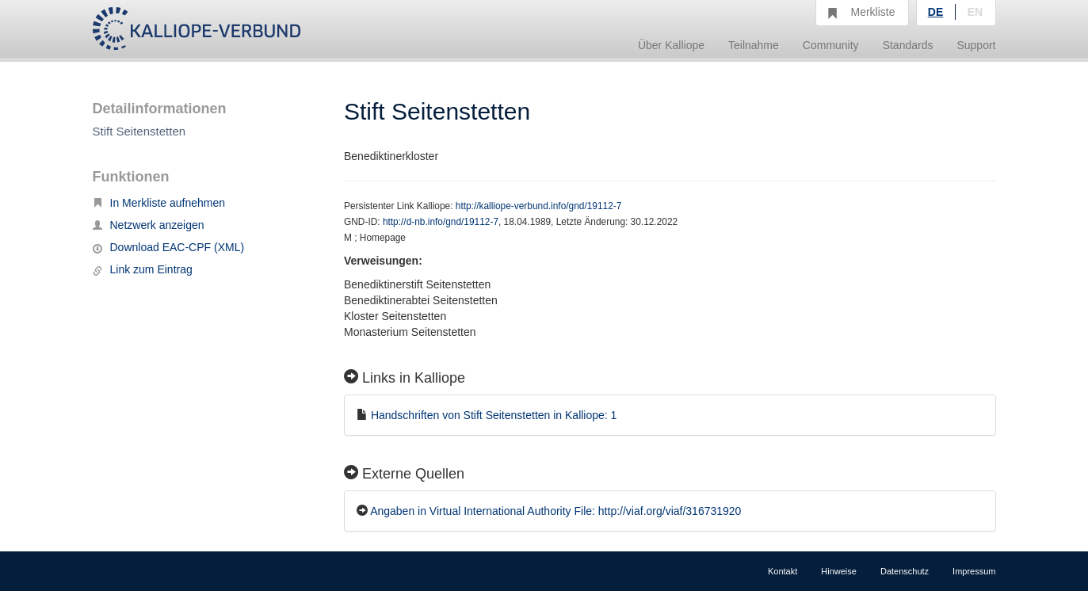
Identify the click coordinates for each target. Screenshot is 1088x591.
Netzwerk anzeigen (148, 225)
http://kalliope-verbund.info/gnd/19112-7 (539, 206)
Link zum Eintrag (143, 269)
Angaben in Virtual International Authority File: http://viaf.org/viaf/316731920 (555, 511)
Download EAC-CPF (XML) (169, 247)
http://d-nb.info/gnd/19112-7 (440, 221)
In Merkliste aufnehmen (159, 202)
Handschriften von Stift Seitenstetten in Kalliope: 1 (494, 415)
